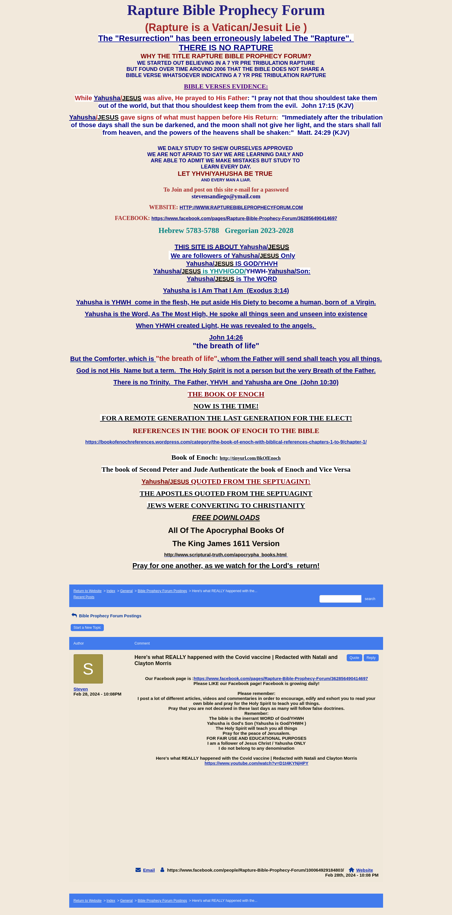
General (126, 591)
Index (110, 591)
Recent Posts (84, 597)
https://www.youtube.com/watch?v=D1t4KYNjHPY (256, 763)
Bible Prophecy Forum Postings (162, 591)
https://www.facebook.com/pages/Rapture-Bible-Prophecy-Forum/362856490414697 (281, 678)
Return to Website (88, 591)
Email (149, 870)
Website (364, 870)
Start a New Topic (87, 628)
